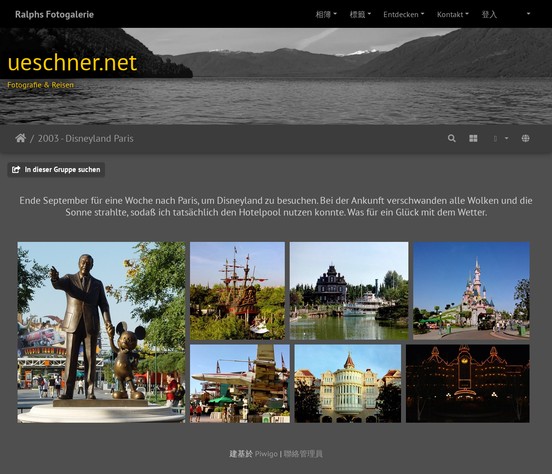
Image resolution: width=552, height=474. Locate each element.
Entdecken (401, 14)
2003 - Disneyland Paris (85, 138)
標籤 (357, 14)
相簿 (323, 14)
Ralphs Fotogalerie (54, 14)
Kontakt (450, 14)
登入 (489, 14)
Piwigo (266, 453)
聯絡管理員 (303, 453)
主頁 (20, 138)
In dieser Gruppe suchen (56, 169)
